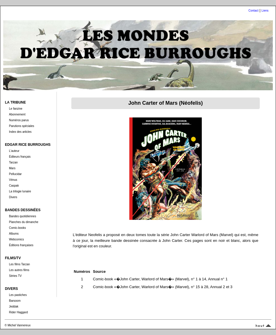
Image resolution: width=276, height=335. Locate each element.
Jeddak (13, 306)
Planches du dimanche (23, 222)
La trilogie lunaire (20, 191)
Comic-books (17, 227)
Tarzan (13, 162)
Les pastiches (18, 295)
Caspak (14, 185)
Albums (14, 233)
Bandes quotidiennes (22, 216)
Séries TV (15, 275)
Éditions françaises (21, 245)
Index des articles (20, 131)
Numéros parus (19, 120)
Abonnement (17, 114)
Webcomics (16, 239)
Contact (253, 10)
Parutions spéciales (21, 126)
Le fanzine (15, 108)
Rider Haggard (18, 312)
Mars (12, 168)
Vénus (13, 179)
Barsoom (15, 300)
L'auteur (14, 150)
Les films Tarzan (19, 264)
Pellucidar (15, 174)
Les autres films (19, 270)
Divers (13, 197)
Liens (265, 10)
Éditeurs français (19, 156)
